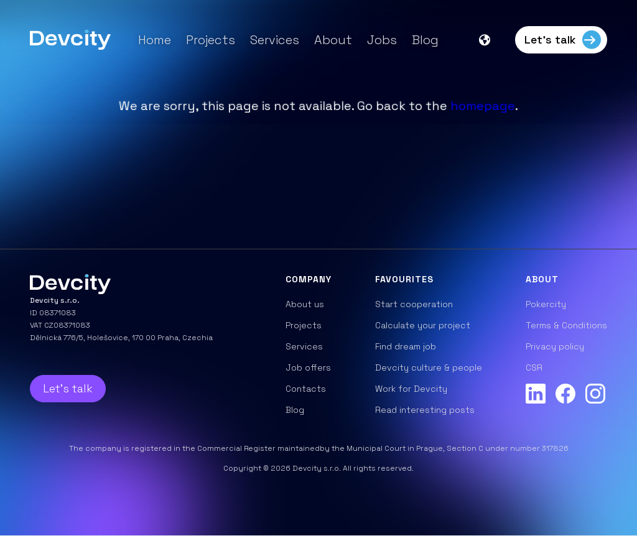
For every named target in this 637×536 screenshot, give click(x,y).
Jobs (382, 40)
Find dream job (405, 346)
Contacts (306, 389)
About (333, 40)
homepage (482, 106)
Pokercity (546, 304)
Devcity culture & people (428, 367)
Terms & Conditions (566, 325)
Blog (425, 40)
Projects (210, 40)
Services (274, 40)
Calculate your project (422, 325)
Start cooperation (414, 304)
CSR (534, 367)
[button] (491, 40)
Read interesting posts (425, 410)
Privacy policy (555, 346)
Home (154, 40)
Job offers (308, 367)
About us (305, 304)
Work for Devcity (411, 389)
